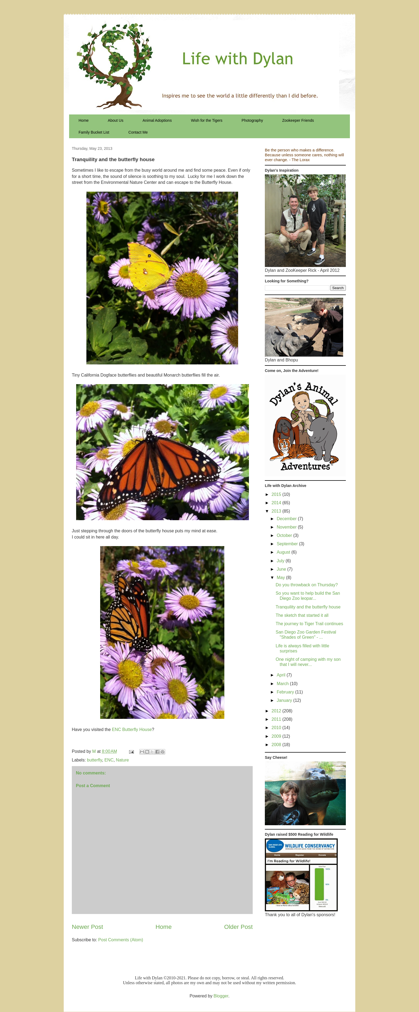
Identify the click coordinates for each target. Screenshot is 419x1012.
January (285, 700)
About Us (115, 120)
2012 (277, 711)
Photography (252, 120)
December (287, 518)
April (281, 675)
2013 (277, 511)
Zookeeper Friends (298, 120)
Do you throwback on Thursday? (307, 585)
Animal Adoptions (157, 120)
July (281, 561)
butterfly (94, 760)
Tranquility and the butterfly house (308, 607)
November (287, 527)
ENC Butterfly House (132, 729)
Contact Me (138, 132)
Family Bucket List (94, 132)
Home (84, 120)
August (284, 552)
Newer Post (87, 926)
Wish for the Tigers (206, 120)
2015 (277, 494)
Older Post (238, 926)
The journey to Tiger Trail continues (309, 623)
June (282, 569)
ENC (109, 760)
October (285, 535)
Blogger (221, 996)
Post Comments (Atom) (120, 939)
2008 (277, 744)
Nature (122, 760)
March (283, 683)
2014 (277, 502)
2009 (277, 736)
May (281, 577)
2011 (277, 719)
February (286, 692)
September (288, 543)
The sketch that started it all (302, 615)
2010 (277, 727)
